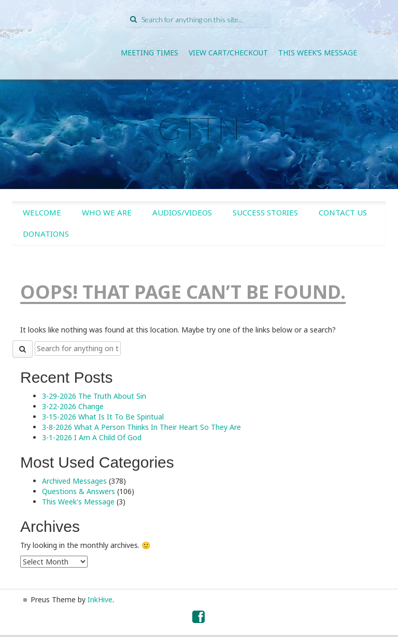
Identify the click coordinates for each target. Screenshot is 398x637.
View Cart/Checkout (228, 52)
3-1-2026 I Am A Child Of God (91, 437)
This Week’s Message (317, 52)
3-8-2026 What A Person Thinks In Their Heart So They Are (141, 427)
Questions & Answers (78, 491)
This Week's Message (78, 501)
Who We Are (107, 212)
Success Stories (265, 212)
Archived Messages (74, 481)
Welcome (42, 212)
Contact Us (343, 212)
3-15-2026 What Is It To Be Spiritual (103, 417)
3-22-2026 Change (73, 406)
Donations (46, 233)
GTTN (199, 128)
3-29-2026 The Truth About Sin (94, 396)
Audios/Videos (182, 212)
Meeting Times (149, 52)
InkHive (100, 599)
